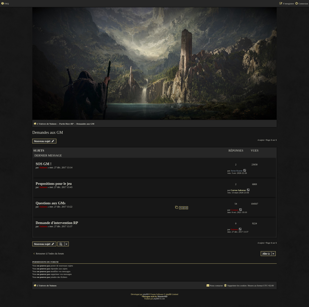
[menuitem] (5, 3)
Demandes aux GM (47, 132)
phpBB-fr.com (159, 299)
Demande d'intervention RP (57, 223)
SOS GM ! (43, 164)
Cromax (234, 210)
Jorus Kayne (237, 170)
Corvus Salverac (238, 190)
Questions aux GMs (50, 203)
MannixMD (162, 296)
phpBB (145, 294)
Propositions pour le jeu (54, 184)
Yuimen (43, 167)
